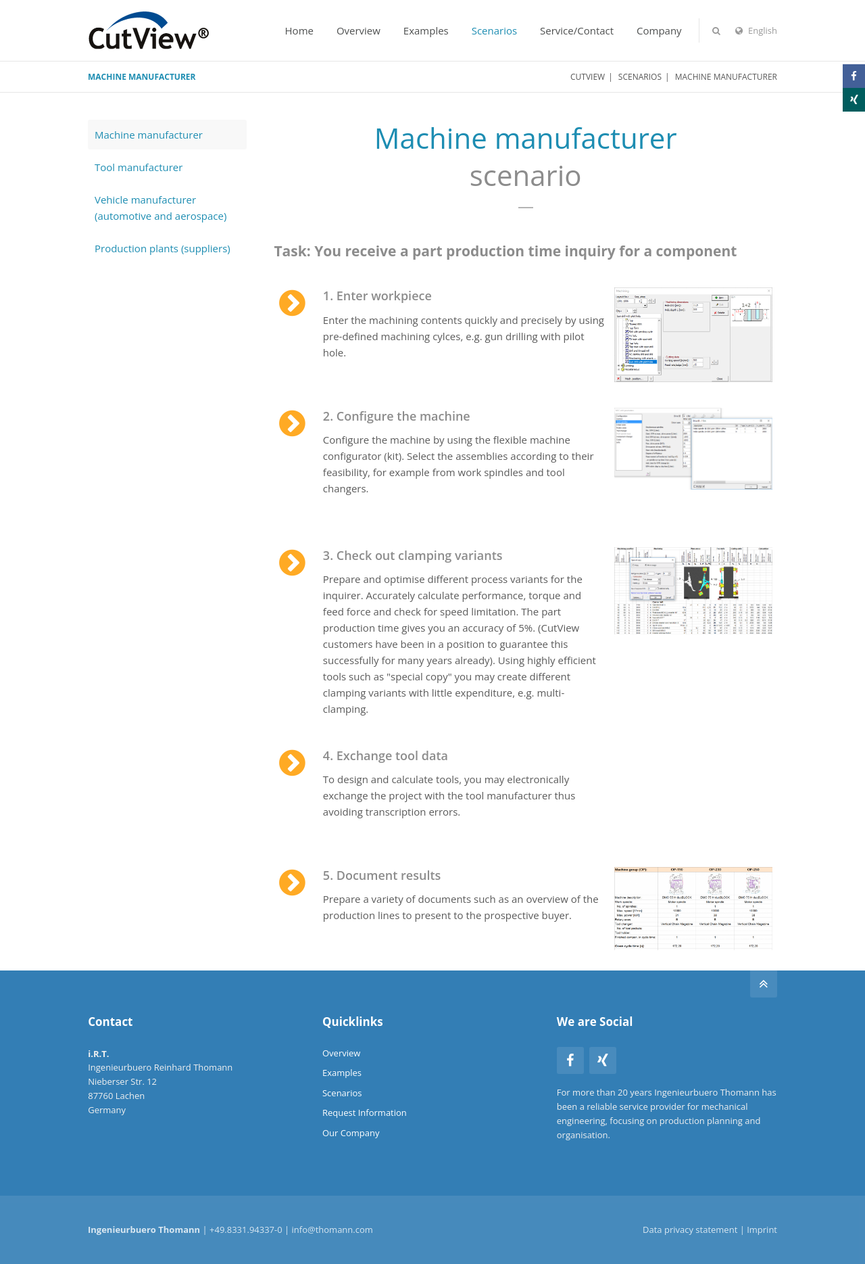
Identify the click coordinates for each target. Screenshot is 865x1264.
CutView (587, 77)
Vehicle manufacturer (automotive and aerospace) (160, 208)
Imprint (762, 1229)
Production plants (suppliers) (162, 248)
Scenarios (494, 30)
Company (659, 30)
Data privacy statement (690, 1229)
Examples (426, 30)
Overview (358, 30)
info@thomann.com (332, 1229)
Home (299, 30)
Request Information (364, 1112)
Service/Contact (577, 30)
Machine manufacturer (149, 134)
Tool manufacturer (138, 167)
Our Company (350, 1133)
